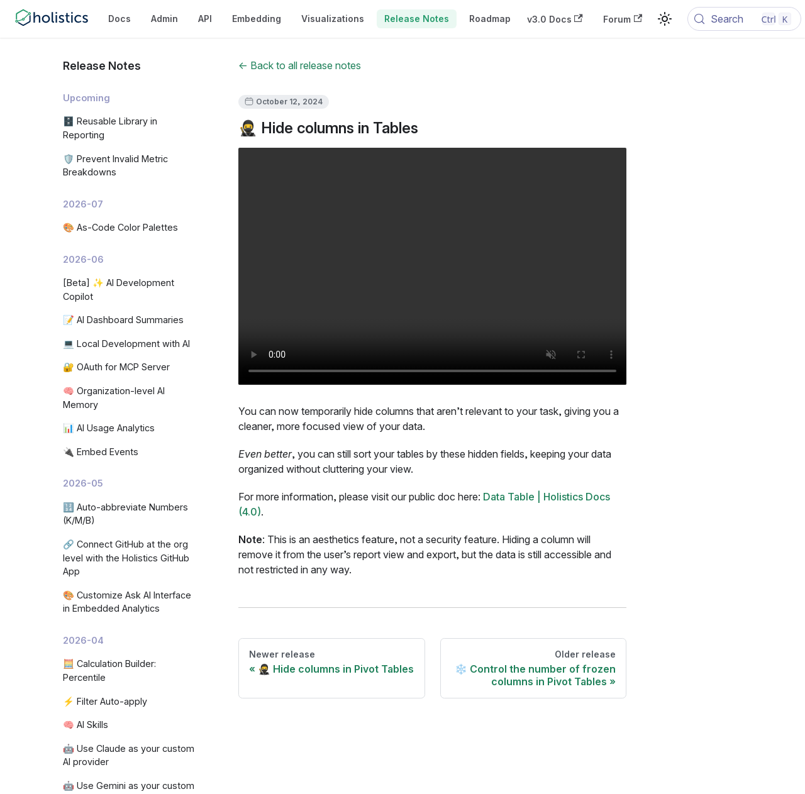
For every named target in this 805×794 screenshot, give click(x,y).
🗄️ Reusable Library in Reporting (110, 128)
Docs (119, 18)
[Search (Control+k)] (744, 19)
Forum (622, 19)
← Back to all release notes (299, 65)
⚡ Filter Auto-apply (105, 701)
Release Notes (416, 18)
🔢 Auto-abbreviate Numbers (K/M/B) (125, 514)
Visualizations (332, 18)
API (205, 18)
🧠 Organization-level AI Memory (114, 397)
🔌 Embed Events (100, 451)
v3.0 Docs (555, 19)
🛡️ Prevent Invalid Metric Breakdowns (115, 165)
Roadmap (490, 18)
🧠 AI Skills (85, 724)
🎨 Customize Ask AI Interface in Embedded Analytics (127, 602)
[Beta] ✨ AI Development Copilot (118, 289)
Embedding (256, 18)
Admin (164, 18)
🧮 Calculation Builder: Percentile (109, 670)
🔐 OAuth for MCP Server (116, 366)
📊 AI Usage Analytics (109, 427)
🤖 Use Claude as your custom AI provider (128, 755)
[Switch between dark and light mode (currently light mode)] (665, 19)
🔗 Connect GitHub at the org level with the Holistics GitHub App (126, 557)
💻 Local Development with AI (126, 343)
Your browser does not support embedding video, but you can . (432, 266)
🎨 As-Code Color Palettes (120, 227)
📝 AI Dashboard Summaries (123, 319)
